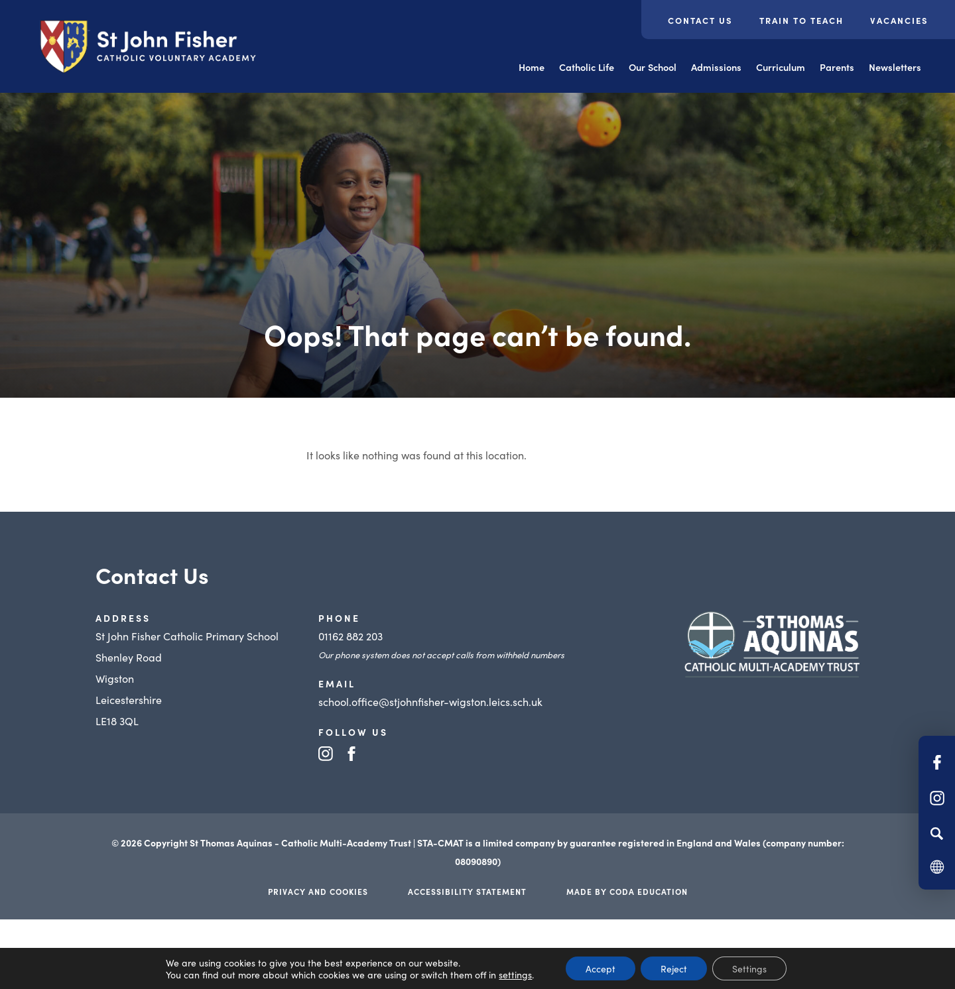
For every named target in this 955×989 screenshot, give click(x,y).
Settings (749, 968)
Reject (674, 968)
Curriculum (780, 67)
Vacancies (899, 20)
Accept (600, 968)
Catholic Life (586, 67)
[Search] (937, 833)
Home (531, 67)
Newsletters (895, 67)
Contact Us (700, 20)
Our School (652, 67)
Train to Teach (801, 20)
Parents (837, 67)
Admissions (716, 67)
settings (515, 974)
